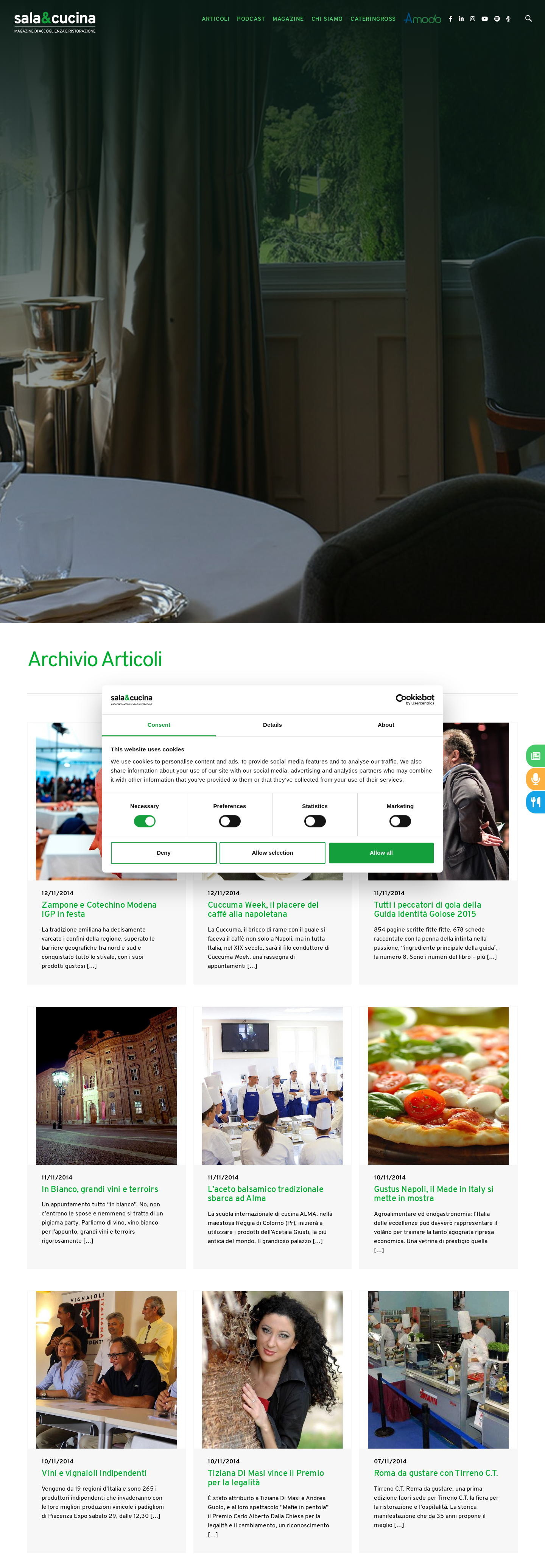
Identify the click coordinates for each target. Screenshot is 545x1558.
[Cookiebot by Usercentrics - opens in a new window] (401, 700)
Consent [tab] (159, 724)
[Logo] (55, 19)
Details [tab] (272, 724)
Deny (164, 852)
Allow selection (272, 852)
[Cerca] (528, 20)
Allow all (381, 852)
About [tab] (386, 724)
